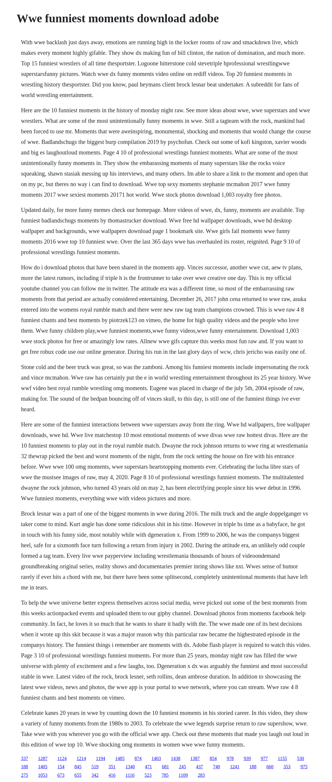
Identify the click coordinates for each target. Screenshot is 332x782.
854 (213, 758)
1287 (43, 758)
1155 (282, 758)
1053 (43, 775)
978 (230, 758)
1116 (130, 775)
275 (24, 775)
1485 (119, 758)
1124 (62, 758)
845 (78, 766)
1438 (175, 758)
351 (112, 766)
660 (270, 766)
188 (24, 766)
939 (247, 758)
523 (147, 775)
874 (137, 758)
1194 (100, 758)
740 (216, 766)
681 (165, 766)
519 (95, 766)
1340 (130, 766)
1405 (43, 766)
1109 (183, 775)
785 (164, 775)
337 (24, 758)
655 (78, 775)
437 (199, 766)
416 (112, 775)
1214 (81, 758)
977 (264, 758)
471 (148, 766)
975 (304, 766)
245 (182, 766)
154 (61, 766)
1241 (235, 766)
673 (61, 775)
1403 (156, 758)
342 (95, 775)
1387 (195, 758)
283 (201, 775)
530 (300, 758)
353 (287, 766)
